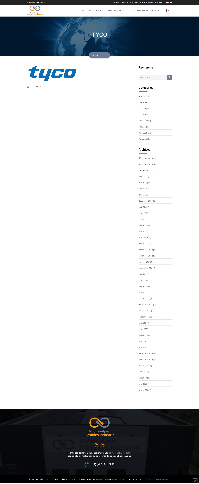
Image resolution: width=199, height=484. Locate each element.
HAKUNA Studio (163, 480)
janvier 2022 (144, 298)
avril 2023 (143, 231)
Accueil (81, 10)
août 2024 (143, 176)
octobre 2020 (145, 365)
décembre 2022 (146, 249)
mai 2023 (143, 225)
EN (108, 480)
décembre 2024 (146, 164)
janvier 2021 (144, 347)
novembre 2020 (146, 359)
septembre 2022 (146, 268)
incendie (142, 108)
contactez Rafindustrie (120, 453)
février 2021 (144, 341)
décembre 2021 (146, 304)
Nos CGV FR (99, 480)
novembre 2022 (146, 255)
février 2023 (144, 243)
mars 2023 (143, 237)
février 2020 (144, 390)
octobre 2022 (145, 262)
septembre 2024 (146, 170)
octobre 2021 (145, 310)
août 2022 (143, 274)
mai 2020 (143, 377)
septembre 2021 (146, 316)
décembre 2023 (146, 201)
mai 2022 (143, 286)
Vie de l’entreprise (139, 10)
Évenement (144, 102)
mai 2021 (143, 335)
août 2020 (143, 371)
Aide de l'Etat (144, 96)
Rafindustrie (144, 133)
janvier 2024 (144, 194)
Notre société (96, 10)
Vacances (143, 139)
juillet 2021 (143, 329)
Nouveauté (143, 114)
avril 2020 (143, 384)
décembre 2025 (146, 158)
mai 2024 (143, 182)
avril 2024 (143, 188)
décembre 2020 (146, 353)
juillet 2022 (143, 280)
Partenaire (143, 120)
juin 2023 (143, 219)
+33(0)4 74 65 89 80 (37, 2)
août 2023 (143, 207)
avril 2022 (143, 292)
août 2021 (143, 323)
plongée (142, 126)
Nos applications (117, 10)
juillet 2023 (143, 213)
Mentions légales (118, 480)
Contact (156, 10)
